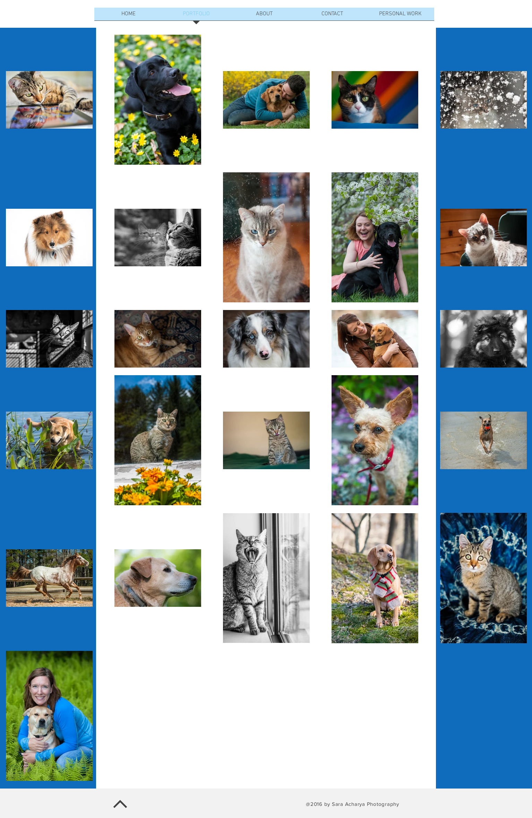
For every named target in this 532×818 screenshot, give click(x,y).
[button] (264, 16)
